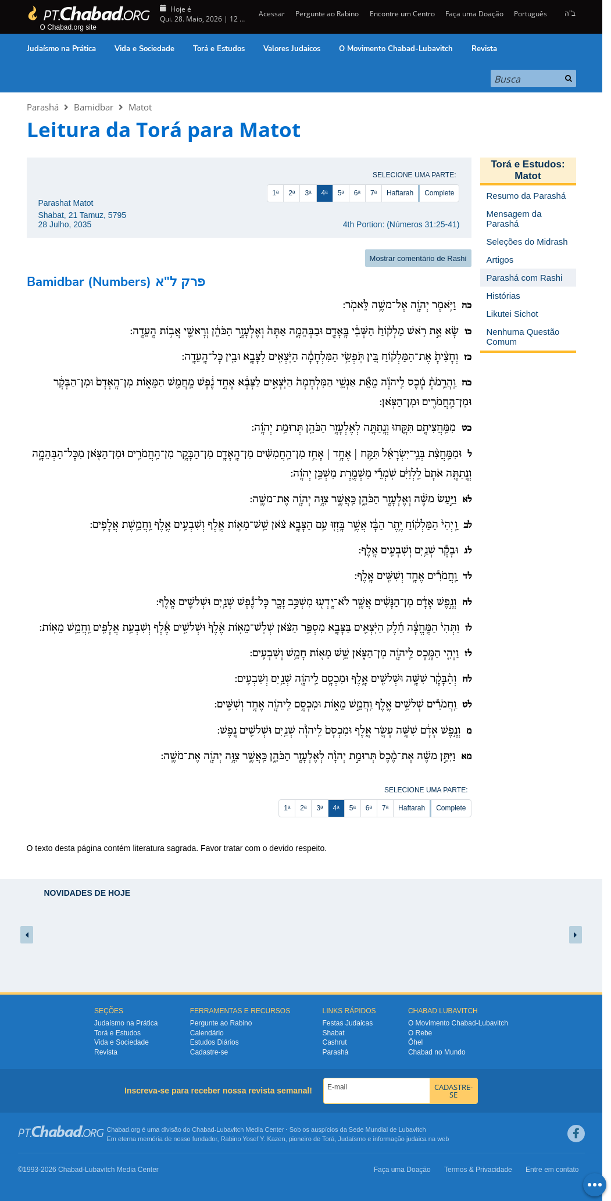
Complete (439, 193)
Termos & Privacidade (478, 1170)
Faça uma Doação (474, 14)
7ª (373, 193)
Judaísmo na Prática (61, 49)
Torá (328, 1138)
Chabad (203, 1129)
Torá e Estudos (219, 49)
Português (530, 14)
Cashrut (335, 1042)
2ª (291, 193)
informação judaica (399, 1138)
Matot (140, 107)
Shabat (334, 1033)
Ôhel (415, 1042)
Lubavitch (230, 1129)
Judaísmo (352, 1138)
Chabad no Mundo (437, 1052)
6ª (357, 193)
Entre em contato (552, 1170)
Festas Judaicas (348, 1023)
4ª (324, 193)
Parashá (43, 107)
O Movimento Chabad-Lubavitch (396, 49)
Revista (484, 49)
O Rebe (420, 1033)
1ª (275, 193)
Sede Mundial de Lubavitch (387, 1129)
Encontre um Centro (402, 14)
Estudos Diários (214, 1042)
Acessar (271, 14)
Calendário (207, 1033)
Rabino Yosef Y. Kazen (253, 1138)
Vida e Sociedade (144, 49)
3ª (308, 193)
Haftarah (400, 193)
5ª (341, 193)
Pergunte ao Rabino (327, 14)
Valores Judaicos (291, 49)
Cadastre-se (209, 1052)
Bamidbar (93, 107)
